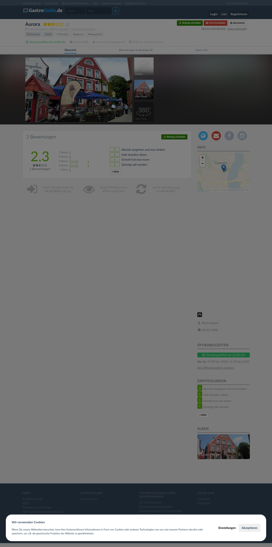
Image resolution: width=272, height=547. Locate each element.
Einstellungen (227, 527)
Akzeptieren (249, 527)
